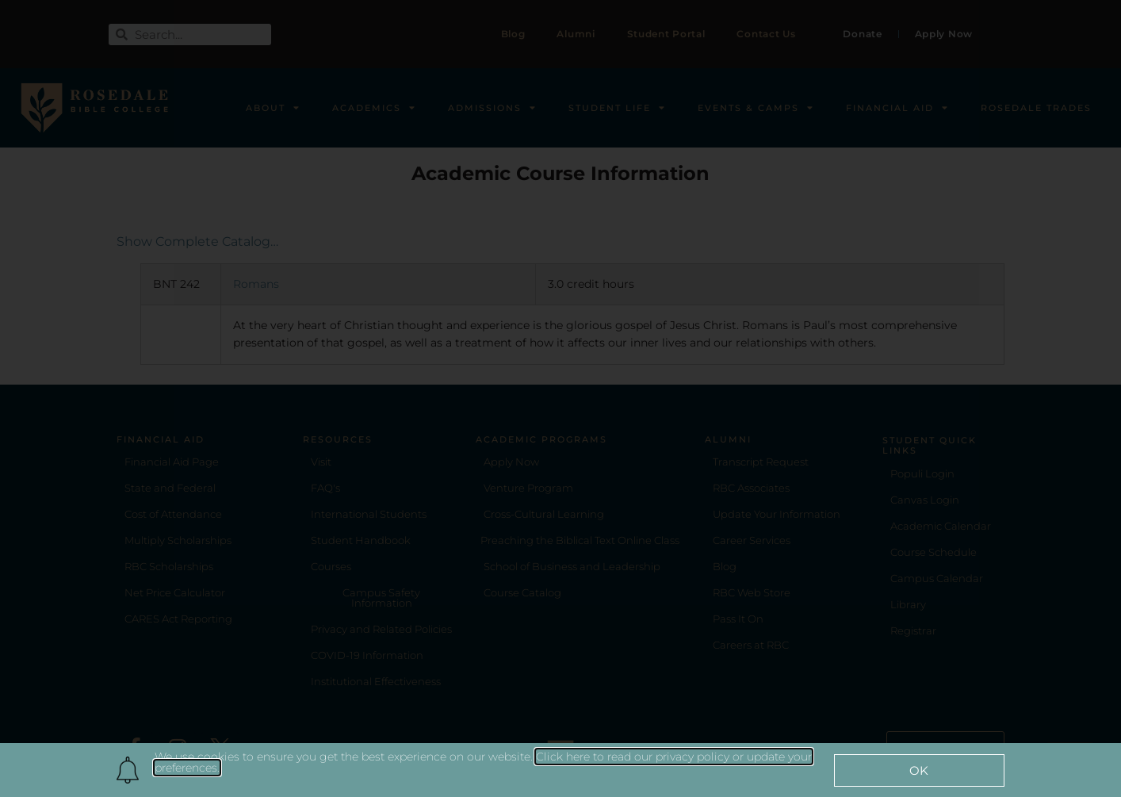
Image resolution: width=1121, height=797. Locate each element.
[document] (560, 398)
